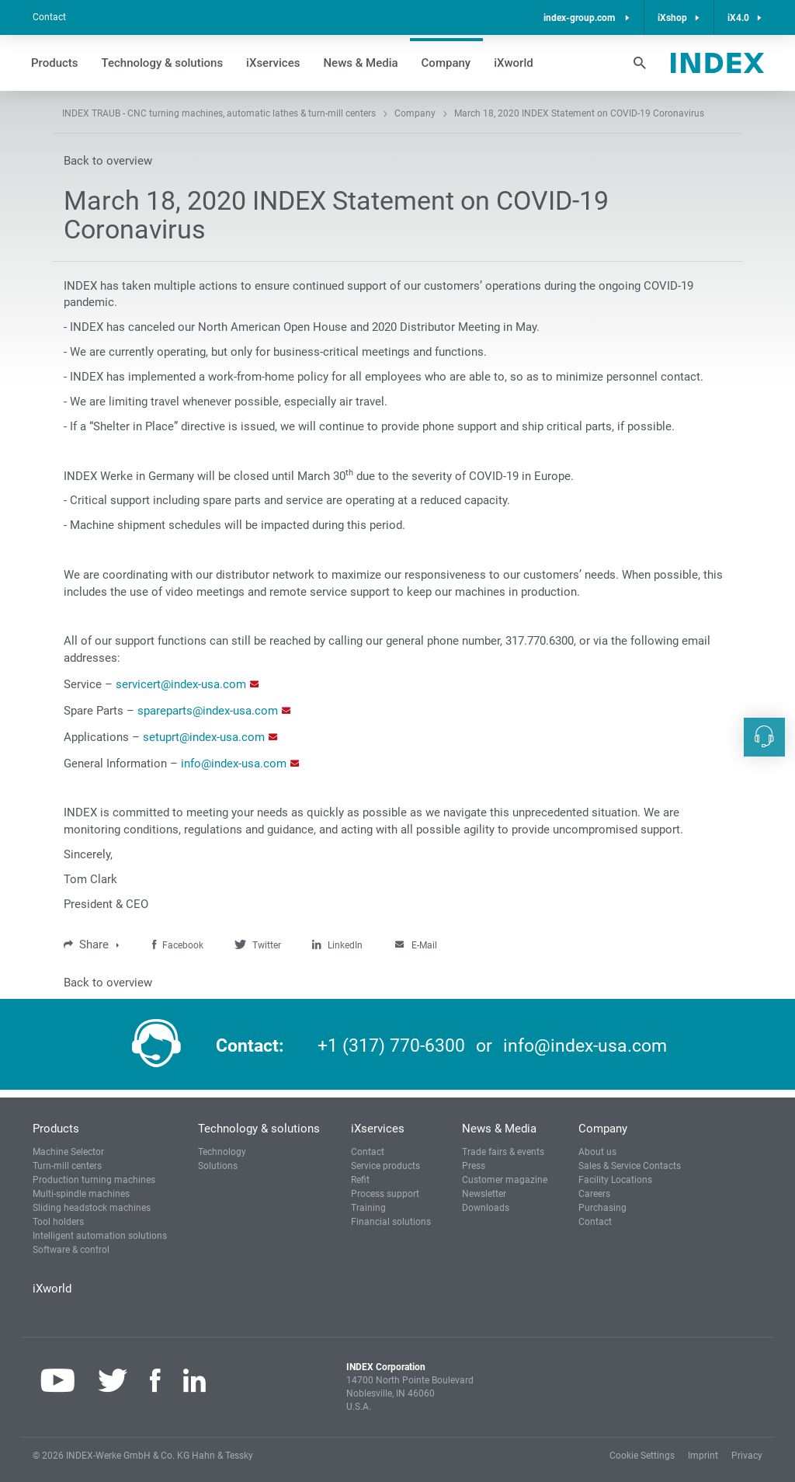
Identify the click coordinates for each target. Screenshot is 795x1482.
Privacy (746, 1455)
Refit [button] (360, 1179)
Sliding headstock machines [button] (92, 1207)
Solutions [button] (218, 1165)
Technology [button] (222, 1151)
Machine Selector (68, 1151)
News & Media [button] (360, 63)
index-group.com (580, 17)
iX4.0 (738, 17)
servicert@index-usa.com (181, 684)
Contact (49, 17)
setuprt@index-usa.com (204, 737)
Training (368, 1207)
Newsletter (484, 1193)
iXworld (513, 63)
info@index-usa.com (233, 764)
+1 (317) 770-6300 (391, 1045)
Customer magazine (504, 1179)
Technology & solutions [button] (163, 63)
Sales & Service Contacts (629, 1165)
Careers (594, 1193)
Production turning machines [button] (94, 1179)
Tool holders (58, 1221)
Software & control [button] (71, 1249)
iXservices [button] (273, 63)
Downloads (485, 1207)
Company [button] (446, 63)
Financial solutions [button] (391, 1221)
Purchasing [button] (602, 1207)
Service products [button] (385, 1165)
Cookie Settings (642, 1455)
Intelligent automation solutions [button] (100, 1235)
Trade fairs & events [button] (503, 1151)
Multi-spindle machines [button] (81, 1193)
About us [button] (597, 1151)
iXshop (672, 17)
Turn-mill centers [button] (67, 1165)
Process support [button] (385, 1193)
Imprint (703, 1455)
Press (473, 1165)
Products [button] (54, 63)
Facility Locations (615, 1179)
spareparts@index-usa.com (207, 711)
